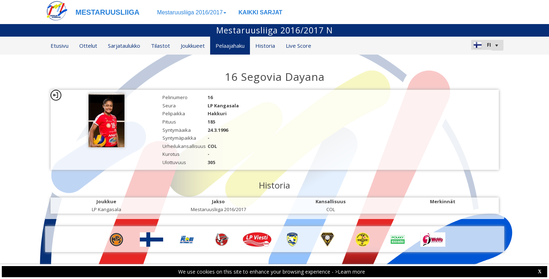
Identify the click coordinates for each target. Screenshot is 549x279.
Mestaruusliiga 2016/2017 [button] (191, 12)
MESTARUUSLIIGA (108, 12)
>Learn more (350, 271)
